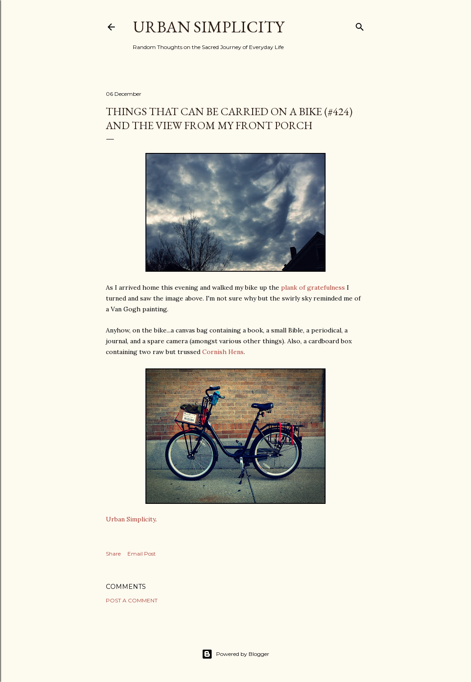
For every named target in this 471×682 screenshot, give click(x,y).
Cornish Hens (223, 352)
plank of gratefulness (313, 287)
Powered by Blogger (235, 654)
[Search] (359, 25)
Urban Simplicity (208, 26)
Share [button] (113, 553)
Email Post (141, 553)
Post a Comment (132, 600)
